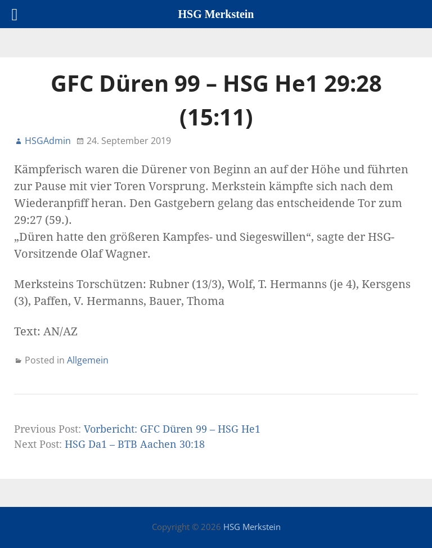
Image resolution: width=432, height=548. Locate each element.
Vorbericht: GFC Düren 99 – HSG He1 (172, 429)
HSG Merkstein (252, 526)
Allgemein (88, 360)
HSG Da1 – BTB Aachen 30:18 (135, 444)
